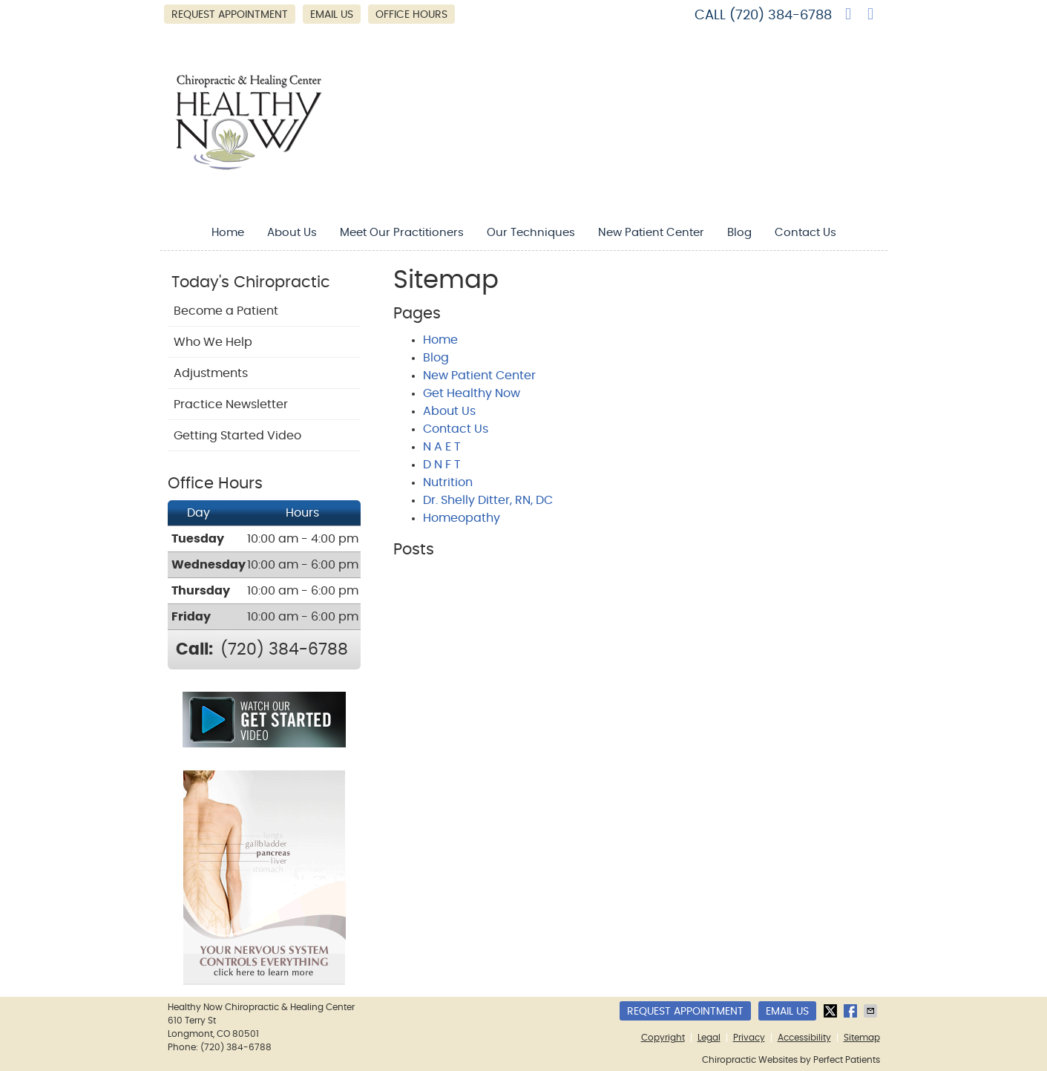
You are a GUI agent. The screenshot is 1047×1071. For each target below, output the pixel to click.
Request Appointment (229, 15)
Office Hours (411, 15)
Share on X (832, 1011)
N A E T (442, 447)
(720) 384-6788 (780, 15)
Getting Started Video (237, 436)
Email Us (331, 15)
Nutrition (448, 482)
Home (227, 232)
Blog (739, 232)
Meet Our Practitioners (402, 232)
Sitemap (862, 1037)
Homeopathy (461, 518)
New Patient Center (651, 232)
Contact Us (805, 232)
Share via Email (872, 1011)
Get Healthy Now (471, 393)
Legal (709, 1037)
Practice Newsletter (231, 404)
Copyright (663, 1037)
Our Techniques (531, 232)
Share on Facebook (852, 1011)
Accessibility (804, 1037)
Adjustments (211, 373)
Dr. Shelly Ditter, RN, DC (488, 500)
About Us (292, 232)
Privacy (749, 1037)
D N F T (442, 465)
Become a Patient (226, 311)
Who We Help (213, 342)
